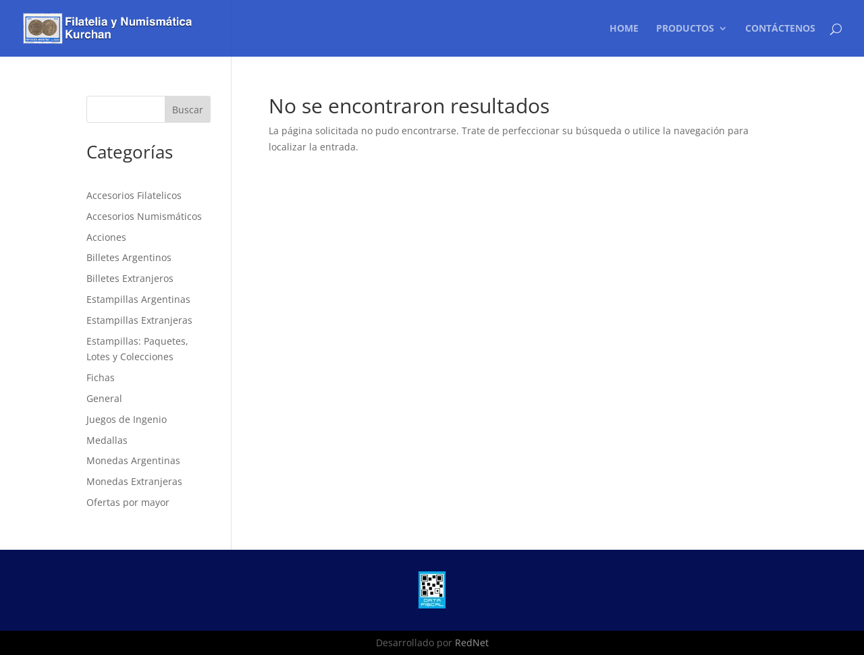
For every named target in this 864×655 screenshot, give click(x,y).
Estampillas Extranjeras (139, 320)
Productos (685, 29)
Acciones (106, 237)
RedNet (472, 642)
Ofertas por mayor (127, 502)
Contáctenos (780, 29)
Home (624, 29)
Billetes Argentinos (128, 257)
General (104, 398)
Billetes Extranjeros (129, 278)
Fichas (100, 377)
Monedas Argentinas (133, 460)
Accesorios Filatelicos (134, 195)
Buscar (187, 109)
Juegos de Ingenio (126, 419)
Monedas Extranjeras (134, 481)
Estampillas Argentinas (138, 299)
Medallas (107, 440)
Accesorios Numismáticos (144, 216)
